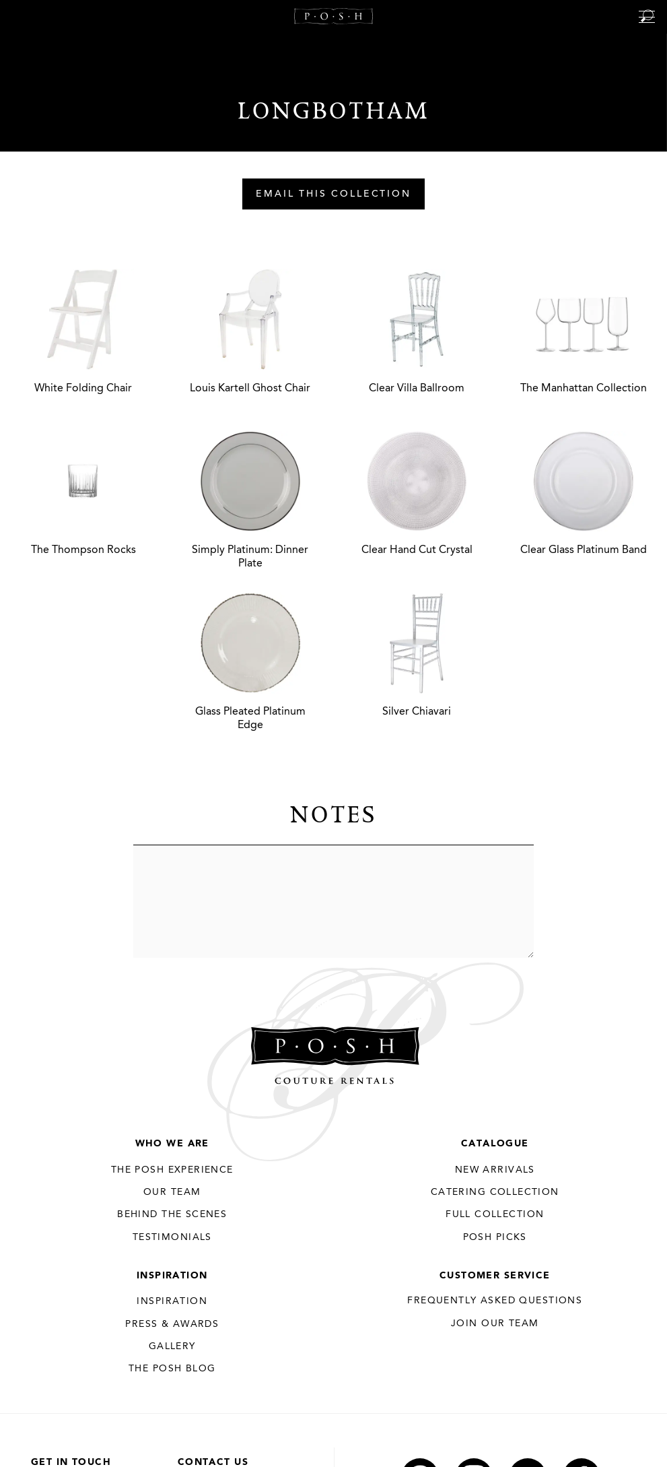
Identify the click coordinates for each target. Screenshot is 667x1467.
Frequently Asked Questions (494, 1300)
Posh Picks (495, 1237)
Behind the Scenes (172, 1214)
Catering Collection (495, 1192)
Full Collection (495, 1214)
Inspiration (172, 1275)
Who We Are (172, 1143)
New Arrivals (495, 1170)
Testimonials (172, 1237)
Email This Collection (333, 194)
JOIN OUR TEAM (494, 1323)
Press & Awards (172, 1324)
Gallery (172, 1346)
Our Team (172, 1192)
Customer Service (495, 1275)
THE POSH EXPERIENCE (172, 1170)
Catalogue (495, 1143)
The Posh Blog (172, 1368)
